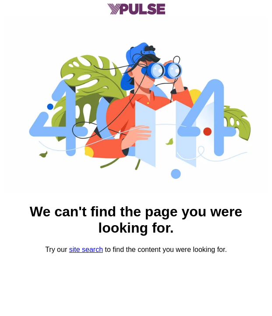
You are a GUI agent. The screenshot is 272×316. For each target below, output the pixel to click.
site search (86, 249)
